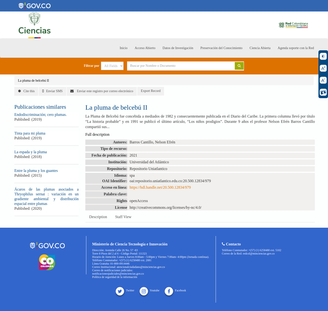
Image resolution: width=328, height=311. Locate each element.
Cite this (26, 91)
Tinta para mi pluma (29, 133)
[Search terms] (175, 66)
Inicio (124, 48)
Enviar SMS (52, 91)
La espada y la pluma (30, 152)
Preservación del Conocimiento (221, 48)
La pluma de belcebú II (33, 80)
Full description (97, 134)
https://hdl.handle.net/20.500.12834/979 (160, 187)
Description (98, 217)
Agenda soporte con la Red (296, 48)
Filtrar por (91, 66)
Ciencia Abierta (260, 48)
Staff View (123, 217)
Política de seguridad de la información (114, 277)
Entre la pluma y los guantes (36, 171)
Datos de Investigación (178, 48)
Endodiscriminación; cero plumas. (40, 115)
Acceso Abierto (145, 48)
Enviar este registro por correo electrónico (101, 91)
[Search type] (112, 66)
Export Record (150, 91)
